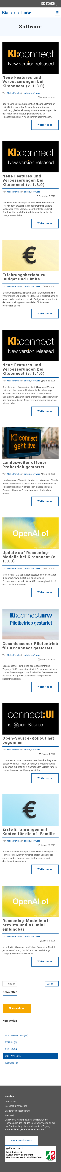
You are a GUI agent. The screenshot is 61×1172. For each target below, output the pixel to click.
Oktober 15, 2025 (46, 97)
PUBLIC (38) (11, 1049)
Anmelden (17, 1008)
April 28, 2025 (48, 381)
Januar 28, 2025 (47, 845)
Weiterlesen (45, 124)
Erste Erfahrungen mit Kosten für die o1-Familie (28, 831)
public (27, 93)
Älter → (51, 984)
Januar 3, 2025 (47, 941)
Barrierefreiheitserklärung (18, 1111)
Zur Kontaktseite (21, 1140)
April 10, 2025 (48, 474)
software (35, 93)
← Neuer (10, 984)
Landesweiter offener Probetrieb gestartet (24, 464)
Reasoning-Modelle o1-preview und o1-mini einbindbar (26, 925)
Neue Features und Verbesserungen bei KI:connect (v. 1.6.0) (23, 180)
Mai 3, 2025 (49, 286)
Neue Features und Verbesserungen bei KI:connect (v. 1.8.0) (23, 81)
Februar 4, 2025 (47, 754)
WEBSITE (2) (11, 1062)
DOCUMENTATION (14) (16, 1035)
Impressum (10, 1101)
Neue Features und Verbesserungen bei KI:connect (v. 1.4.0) (23, 369)
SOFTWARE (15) (13, 1056)
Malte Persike (14, 93)
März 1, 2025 (48, 568)
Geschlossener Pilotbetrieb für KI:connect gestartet (30, 645)
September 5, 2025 (46, 196)
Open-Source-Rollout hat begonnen (28, 740)
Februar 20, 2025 (46, 659)
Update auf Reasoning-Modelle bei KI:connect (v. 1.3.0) (29, 557)
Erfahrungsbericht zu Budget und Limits (24, 277)
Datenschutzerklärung (16, 1106)
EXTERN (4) (11, 1042)
